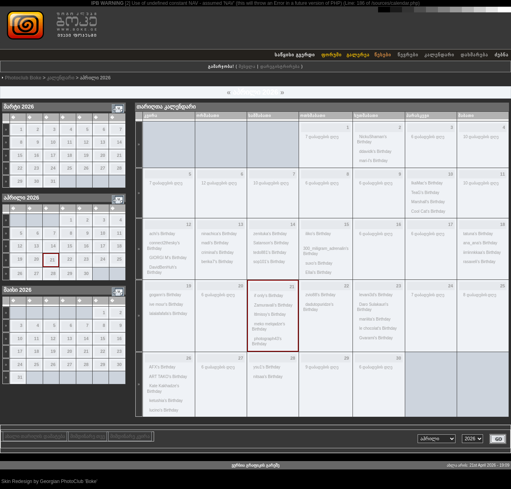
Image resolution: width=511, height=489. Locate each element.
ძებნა (502, 54)
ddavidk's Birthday (375, 151)
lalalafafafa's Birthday (168, 313)
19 (86, 155)
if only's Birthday (268, 295)
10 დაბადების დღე (481, 137)
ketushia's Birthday (166, 400)
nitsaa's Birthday (268, 376)
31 (53, 181)
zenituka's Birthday (270, 234)
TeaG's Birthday (425, 192)
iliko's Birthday (318, 234)
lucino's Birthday (163, 410)
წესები (382, 54)
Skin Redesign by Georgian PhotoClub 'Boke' (49, 481)
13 (102, 142)
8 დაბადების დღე (479, 295)
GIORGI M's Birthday (168, 257)
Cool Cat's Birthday (428, 211)
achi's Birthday (162, 234)
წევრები (408, 54)
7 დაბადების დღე (322, 137)
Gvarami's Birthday (376, 338)
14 (119, 142)
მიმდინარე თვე (87, 436)
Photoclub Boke (23, 78)
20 (102, 155)
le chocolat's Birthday (378, 328)
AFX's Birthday (162, 367)
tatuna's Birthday (478, 234)
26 (86, 168)
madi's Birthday (214, 243)
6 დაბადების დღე (427, 137)
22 (20, 168)
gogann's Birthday (165, 295)
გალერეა (358, 54)
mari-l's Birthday (373, 160)
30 (36, 181)
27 (102, 168)
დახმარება (474, 54)
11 (69, 142)
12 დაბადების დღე (219, 183)
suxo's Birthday (319, 263)
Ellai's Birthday (318, 272)
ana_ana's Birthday (480, 243)
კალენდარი (439, 54)
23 (36, 168)
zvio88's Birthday (320, 295)
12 (86, 142)
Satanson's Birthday (271, 243)
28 (119, 168)
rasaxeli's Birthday (479, 261)
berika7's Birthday (217, 261)
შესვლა (247, 66)
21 (119, 155)
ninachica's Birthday (219, 234)
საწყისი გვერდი (295, 54)
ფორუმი (331, 54)
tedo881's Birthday (270, 252)
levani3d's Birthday (376, 295)
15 (20, 155)
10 (53, 142)
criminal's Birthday (217, 252)
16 (36, 155)
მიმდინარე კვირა (130, 436)
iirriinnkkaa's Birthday (482, 252)
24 (53, 168)
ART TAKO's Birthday (168, 376)
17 (53, 155)
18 (69, 155)
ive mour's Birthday (166, 304)
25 (69, 168)
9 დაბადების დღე (322, 367)
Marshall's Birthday (428, 202)
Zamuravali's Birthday (273, 305)
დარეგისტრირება (280, 66)
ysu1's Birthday (267, 367)
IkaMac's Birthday (427, 183)
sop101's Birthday (269, 261)
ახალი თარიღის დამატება (35, 436)
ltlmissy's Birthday (270, 314)
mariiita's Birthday (375, 319)
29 (20, 181)
